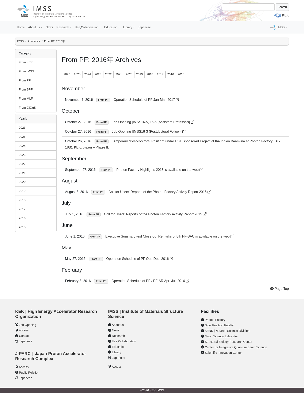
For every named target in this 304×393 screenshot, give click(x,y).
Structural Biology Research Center (228, 341)
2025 (22, 136)
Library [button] (127, 27)
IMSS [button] (281, 27)
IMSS (20, 41)
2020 (22, 182)
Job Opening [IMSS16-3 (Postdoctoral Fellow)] (149, 131)
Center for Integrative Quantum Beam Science (236, 347)
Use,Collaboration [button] (86, 27)
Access (23, 330)
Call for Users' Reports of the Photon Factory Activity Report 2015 (155, 214)
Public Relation (29, 372)
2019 (22, 191)
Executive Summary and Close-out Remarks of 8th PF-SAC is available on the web (169, 236)
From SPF (26, 89)
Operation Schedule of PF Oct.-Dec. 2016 (139, 259)
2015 (22, 227)
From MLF (26, 98)
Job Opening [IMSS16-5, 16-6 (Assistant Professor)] (153, 122)
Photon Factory (215, 319)
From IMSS (26, 71)
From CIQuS (27, 107)
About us (118, 325)
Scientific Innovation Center (223, 352)
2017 (22, 209)
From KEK (26, 62)
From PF (25, 80)
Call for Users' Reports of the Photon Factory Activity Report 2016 (160, 192)
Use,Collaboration (124, 341)
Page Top (279, 288)
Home (21, 27)
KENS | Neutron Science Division (227, 330)
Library (116, 352)
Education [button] (110, 27)
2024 (22, 145)
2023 (22, 155)
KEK (285, 15)
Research (118, 336)
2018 (22, 200)
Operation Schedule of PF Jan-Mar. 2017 (146, 99)
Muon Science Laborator (221, 336)
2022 (22, 164)
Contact (24, 336)
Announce (34, 41)
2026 (22, 127)
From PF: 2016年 (54, 41)
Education (118, 346)
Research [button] (62, 27)
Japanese (144, 27)
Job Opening (27, 325)
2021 (22, 173)
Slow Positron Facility (219, 325)
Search (282, 7)
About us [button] (34, 27)
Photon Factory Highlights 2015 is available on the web (159, 170)
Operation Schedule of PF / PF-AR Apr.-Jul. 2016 (150, 281)
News (49, 27)
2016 (22, 218)
